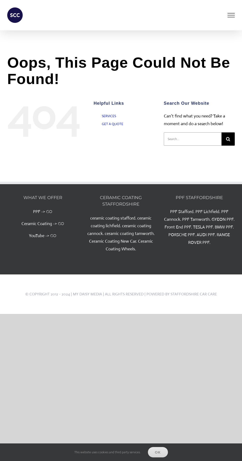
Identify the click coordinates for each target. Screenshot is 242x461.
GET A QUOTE (112, 124)
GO (49, 211)
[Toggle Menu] (231, 15)
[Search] (228, 139)
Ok (158, 452)
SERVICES (109, 116)
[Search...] (192, 139)
